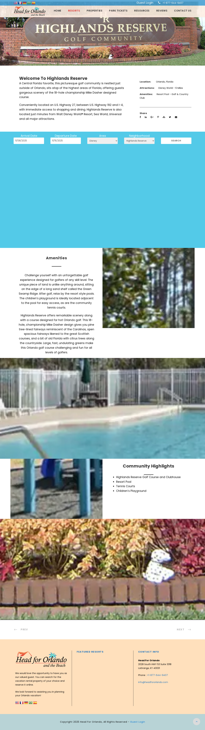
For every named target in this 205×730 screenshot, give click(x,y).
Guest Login (144, 3)
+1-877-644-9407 (173, 2)
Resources (142, 10)
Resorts (74, 10)
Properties (94, 10)
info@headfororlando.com (153, 682)
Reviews (162, 10)
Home (57, 10)
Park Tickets (118, 10)
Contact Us (182, 10)
